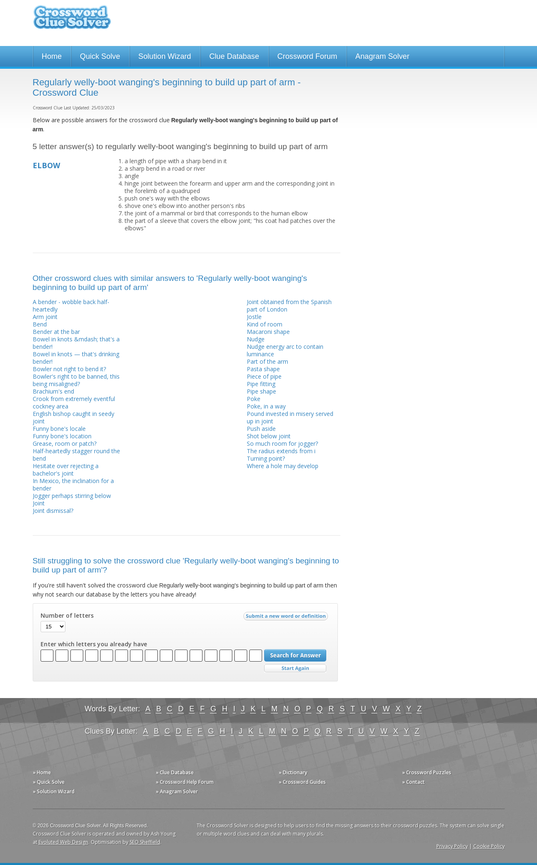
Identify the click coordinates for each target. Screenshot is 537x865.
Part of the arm (267, 361)
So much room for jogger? (282, 443)
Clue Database (234, 56)
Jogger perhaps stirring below (72, 496)
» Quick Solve (49, 781)
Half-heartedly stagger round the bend (76, 454)
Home (52, 56)
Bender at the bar (56, 332)
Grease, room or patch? (64, 443)
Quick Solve (100, 56)
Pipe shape (261, 391)
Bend (40, 324)
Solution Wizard (164, 56)
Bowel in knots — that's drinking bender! (76, 357)
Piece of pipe (264, 376)
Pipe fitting (261, 384)
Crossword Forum (307, 56)
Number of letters (67, 615)
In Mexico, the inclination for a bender (73, 484)
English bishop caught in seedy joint (73, 417)
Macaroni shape (268, 332)
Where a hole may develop (282, 466)
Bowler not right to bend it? (69, 369)
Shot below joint (269, 436)
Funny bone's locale (59, 428)
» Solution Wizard (54, 791)
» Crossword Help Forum (185, 781)
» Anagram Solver (177, 791)
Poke (253, 399)
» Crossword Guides (302, 781)
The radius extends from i (281, 451)
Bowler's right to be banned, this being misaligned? (76, 380)
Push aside (261, 428)
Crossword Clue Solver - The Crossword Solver (72, 21)
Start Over (295, 668)
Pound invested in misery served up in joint (290, 417)
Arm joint (45, 317)
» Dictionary (293, 772)
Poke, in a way (266, 406)
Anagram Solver (382, 56)
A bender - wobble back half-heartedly (71, 305)
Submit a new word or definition (286, 618)
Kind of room (264, 324)
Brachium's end (53, 391)
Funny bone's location (62, 436)
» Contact (413, 781)
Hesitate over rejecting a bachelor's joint (66, 469)
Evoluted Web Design (63, 842)
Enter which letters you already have (94, 644)
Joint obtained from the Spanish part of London (289, 305)
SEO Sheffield (145, 842)
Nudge (256, 339)
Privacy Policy (452, 846)
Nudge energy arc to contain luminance (285, 350)
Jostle (254, 317)
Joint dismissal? (53, 511)
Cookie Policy (489, 846)
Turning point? (266, 458)
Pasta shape (263, 369)
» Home (42, 772)
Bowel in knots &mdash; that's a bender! (76, 342)
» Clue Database (175, 772)
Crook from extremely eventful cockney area (74, 402)
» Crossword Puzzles (426, 772)
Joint (39, 503)
